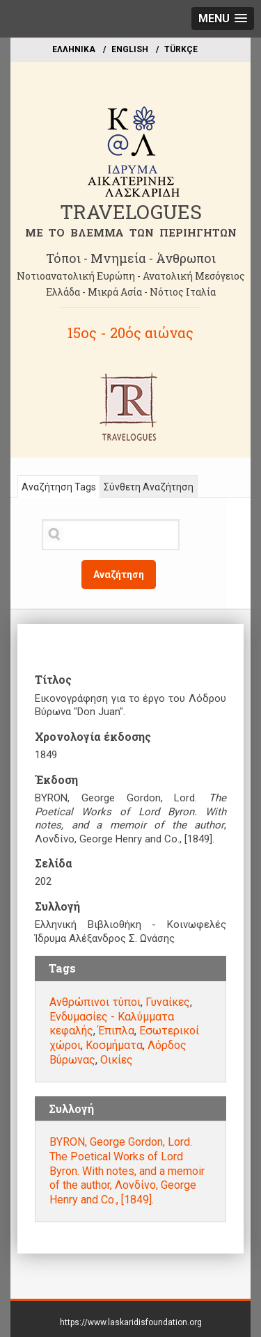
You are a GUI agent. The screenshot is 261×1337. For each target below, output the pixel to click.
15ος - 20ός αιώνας (130, 332)
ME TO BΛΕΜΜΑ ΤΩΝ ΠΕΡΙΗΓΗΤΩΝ (131, 232)
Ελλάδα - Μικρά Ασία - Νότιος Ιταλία (131, 291)
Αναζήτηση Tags (59, 487)
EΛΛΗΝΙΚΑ (73, 49)
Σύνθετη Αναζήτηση (148, 487)
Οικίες (116, 1059)
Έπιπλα (116, 1030)
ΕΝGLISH (129, 49)
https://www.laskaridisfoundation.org (131, 1322)
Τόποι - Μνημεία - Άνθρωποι (131, 258)
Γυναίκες (167, 1002)
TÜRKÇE (181, 49)
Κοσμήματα (114, 1045)
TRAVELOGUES (131, 212)
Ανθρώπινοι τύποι (95, 1002)
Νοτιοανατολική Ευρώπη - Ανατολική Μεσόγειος (131, 275)
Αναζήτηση (118, 574)
